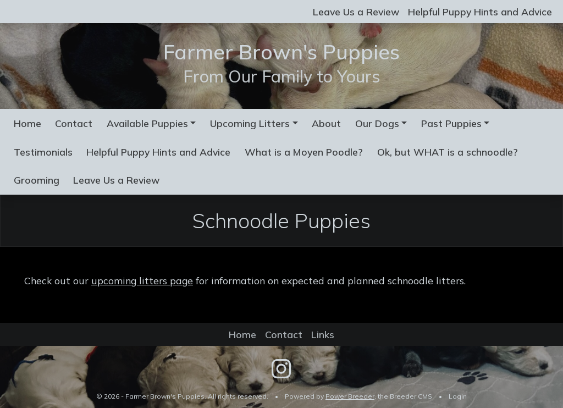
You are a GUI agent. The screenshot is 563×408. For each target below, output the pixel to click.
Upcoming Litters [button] (250, 123)
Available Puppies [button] (147, 123)
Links (322, 334)
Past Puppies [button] (451, 123)
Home (27, 123)
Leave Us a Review (356, 11)
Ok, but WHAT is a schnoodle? (447, 152)
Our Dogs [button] (377, 123)
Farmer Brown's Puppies (281, 51)
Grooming (36, 180)
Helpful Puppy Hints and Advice (480, 11)
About (326, 123)
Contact (73, 123)
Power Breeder (349, 396)
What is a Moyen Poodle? (304, 152)
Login (458, 396)
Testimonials (43, 152)
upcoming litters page (142, 280)
